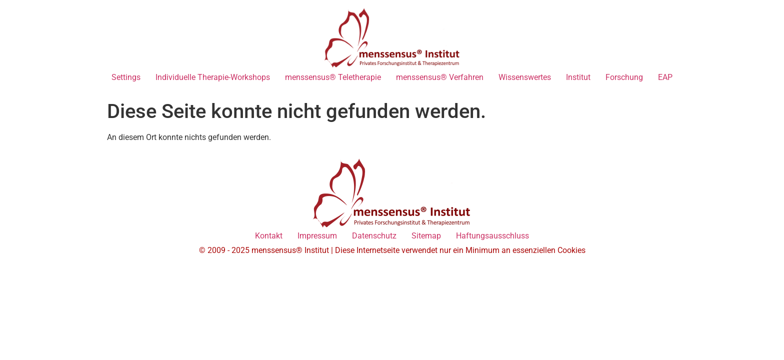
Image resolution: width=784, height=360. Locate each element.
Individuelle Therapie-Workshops (213, 77)
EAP (665, 77)
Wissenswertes (524, 77)
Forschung (624, 77)
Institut (578, 77)
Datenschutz (374, 235)
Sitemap (426, 235)
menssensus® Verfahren (440, 77)
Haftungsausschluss (492, 235)
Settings (126, 77)
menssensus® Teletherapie (333, 77)
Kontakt (268, 235)
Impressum (317, 235)
